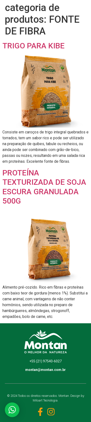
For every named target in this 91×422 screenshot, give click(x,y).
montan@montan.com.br (45, 370)
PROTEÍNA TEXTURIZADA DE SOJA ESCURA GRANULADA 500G (44, 187)
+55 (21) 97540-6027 (45, 361)
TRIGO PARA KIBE (33, 45)
